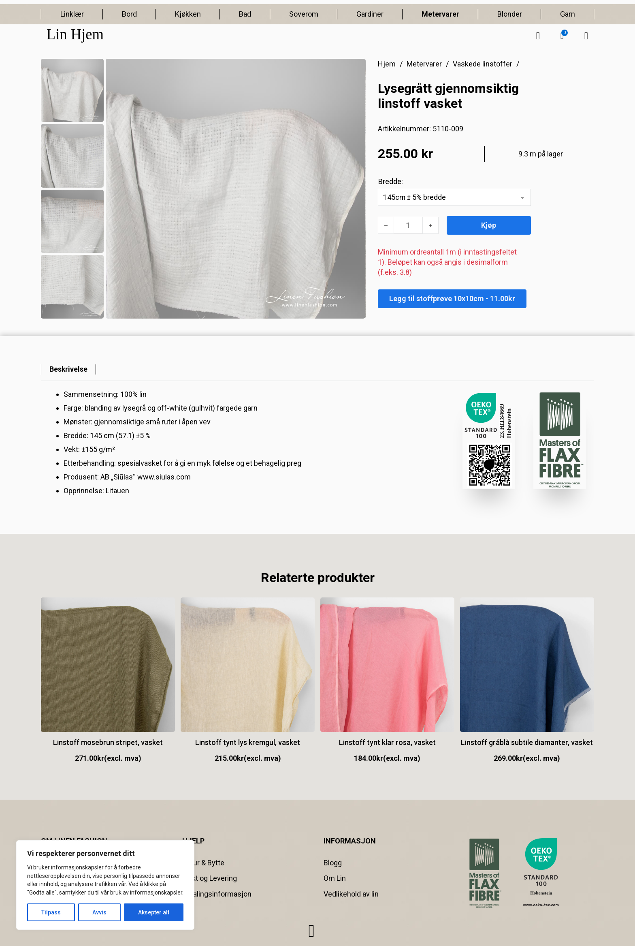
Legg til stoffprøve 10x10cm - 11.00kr (452, 298)
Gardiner (370, 14)
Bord (129, 14)
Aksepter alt (153, 912)
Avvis (99, 912)
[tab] (68, 369)
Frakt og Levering (209, 878)
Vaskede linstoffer (482, 64)
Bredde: (390, 181)
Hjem (387, 64)
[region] (105, 885)
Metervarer (440, 14)
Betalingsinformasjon (216, 894)
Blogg (333, 862)
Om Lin (335, 878)
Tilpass (51, 912)
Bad (245, 14)
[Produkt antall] (408, 225)
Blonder (509, 14)
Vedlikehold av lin (351, 894)
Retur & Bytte (203, 862)
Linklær (72, 14)
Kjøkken (188, 14)
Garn (567, 14)
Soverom (303, 14)
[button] (562, 36)
